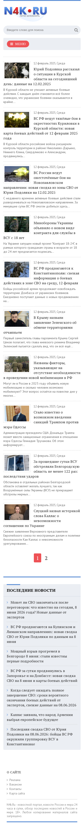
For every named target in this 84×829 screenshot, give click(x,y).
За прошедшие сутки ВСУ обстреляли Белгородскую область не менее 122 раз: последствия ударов (41, 469)
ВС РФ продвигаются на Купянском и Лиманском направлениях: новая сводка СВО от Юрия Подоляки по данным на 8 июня (42, 634)
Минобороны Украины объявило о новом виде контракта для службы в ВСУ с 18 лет (39, 230)
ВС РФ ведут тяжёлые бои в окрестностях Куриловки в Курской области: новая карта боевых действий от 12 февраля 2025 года (42, 128)
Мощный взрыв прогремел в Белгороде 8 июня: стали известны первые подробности (37, 656)
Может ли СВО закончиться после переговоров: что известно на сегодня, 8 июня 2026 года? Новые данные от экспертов (42, 610)
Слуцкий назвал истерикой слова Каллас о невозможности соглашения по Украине (41, 518)
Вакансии (15, 784)
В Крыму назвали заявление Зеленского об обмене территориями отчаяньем (39, 325)
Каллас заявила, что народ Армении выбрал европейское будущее (40, 717)
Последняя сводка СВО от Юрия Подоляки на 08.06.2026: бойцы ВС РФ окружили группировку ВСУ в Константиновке (40, 736)
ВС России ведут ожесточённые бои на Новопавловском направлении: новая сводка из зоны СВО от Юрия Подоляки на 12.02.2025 (40, 182)
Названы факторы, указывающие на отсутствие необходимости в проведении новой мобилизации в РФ (41, 370)
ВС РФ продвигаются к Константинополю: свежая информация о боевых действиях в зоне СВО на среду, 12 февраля (41, 275)
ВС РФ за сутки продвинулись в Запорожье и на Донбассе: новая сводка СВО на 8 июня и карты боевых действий (42, 675)
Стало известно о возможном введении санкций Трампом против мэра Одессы (41, 419)
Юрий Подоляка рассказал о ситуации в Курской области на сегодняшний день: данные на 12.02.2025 (41, 76)
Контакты (15, 789)
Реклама (14, 780)
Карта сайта (17, 793)
